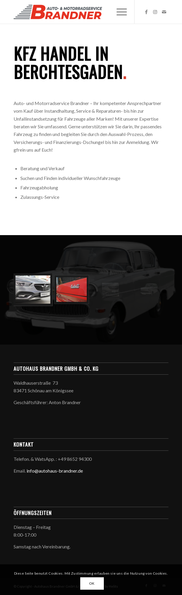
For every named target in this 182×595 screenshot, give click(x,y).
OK (92, 583)
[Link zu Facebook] (146, 11)
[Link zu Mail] (164, 11)
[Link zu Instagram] (155, 11)
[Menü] (119, 12)
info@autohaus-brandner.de (55, 470)
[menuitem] (119, 12)
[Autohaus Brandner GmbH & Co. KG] (75, 12)
